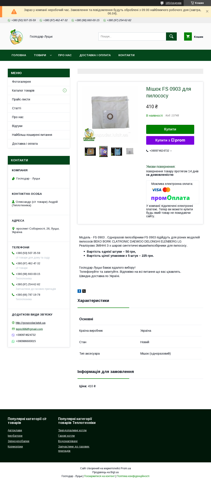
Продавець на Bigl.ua (105, 472)
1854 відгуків (174, 3)
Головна (19, 55)
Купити (170, 129)
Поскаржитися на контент (99, 476)
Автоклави (15, 430)
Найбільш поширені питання (32, 134)
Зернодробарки (18, 441)
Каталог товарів (23, 90)
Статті (16, 108)
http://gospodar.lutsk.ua (30, 322)
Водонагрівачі (68, 441)
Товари (40, 55)
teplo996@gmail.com (29, 328)
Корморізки (15, 446)
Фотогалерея (21, 81)
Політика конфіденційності (133, 476)
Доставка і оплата (95, 55)
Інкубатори (15, 435)
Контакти (126, 55)
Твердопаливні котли (72, 430)
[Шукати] (171, 36)
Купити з (170, 140)
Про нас (65, 55)
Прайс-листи (21, 99)
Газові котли (66, 435)
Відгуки (17, 126)
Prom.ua (126, 468)
